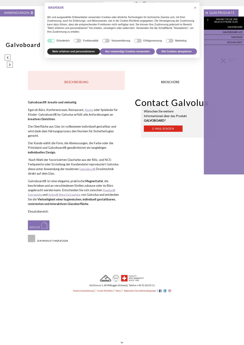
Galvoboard (234, 27)
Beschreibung (76, 83)
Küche (89, 112)
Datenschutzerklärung (80, 293)
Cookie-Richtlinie (103, 293)
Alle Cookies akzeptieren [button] (176, 51)
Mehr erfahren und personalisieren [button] (73, 51)
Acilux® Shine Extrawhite (66, 197)
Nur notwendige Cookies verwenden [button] (127, 51)
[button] (195, 7)
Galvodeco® (88, 171)
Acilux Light (235, 41)
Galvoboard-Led (232, 32)
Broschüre (170, 83)
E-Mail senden (164, 131)
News (118, 293)
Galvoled (236, 36)
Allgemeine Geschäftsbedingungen (142, 293)
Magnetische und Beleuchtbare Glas (227, 21)
